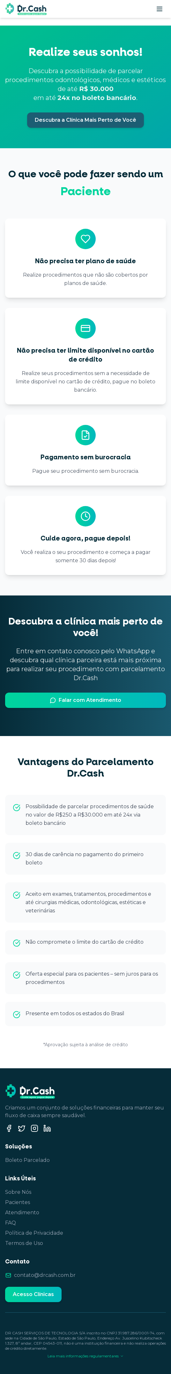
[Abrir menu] (159, 9)
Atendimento (22, 1212)
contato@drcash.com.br (45, 1275)
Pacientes (17, 1202)
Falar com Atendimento (85, 700)
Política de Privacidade (34, 1233)
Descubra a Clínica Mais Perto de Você (85, 120)
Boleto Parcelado (27, 1160)
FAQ (10, 1223)
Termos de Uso (24, 1243)
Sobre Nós (18, 1192)
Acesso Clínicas (33, 1294)
